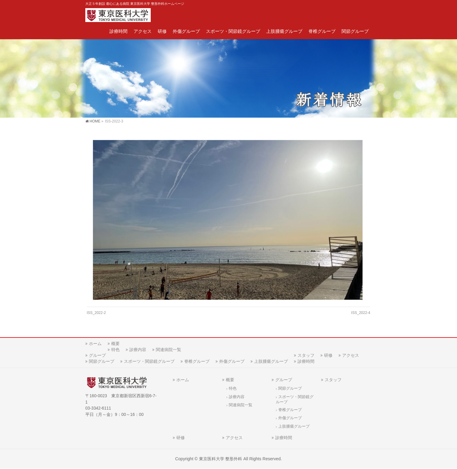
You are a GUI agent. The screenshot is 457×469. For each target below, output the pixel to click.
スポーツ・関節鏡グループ (149, 361)
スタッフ (306, 355)
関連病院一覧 (168, 349)
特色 (115, 349)
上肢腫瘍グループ (271, 361)
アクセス (350, 355)
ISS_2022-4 (360, 313)
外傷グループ (231, 361)
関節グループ (101, 361)
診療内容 (137, 349)
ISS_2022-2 (96, 313)
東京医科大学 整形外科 (220, 459)
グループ (97, 355)
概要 (115, 343)
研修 (328, 355)
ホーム (95, 343)
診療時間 (306, 361)
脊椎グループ (197, 361)
